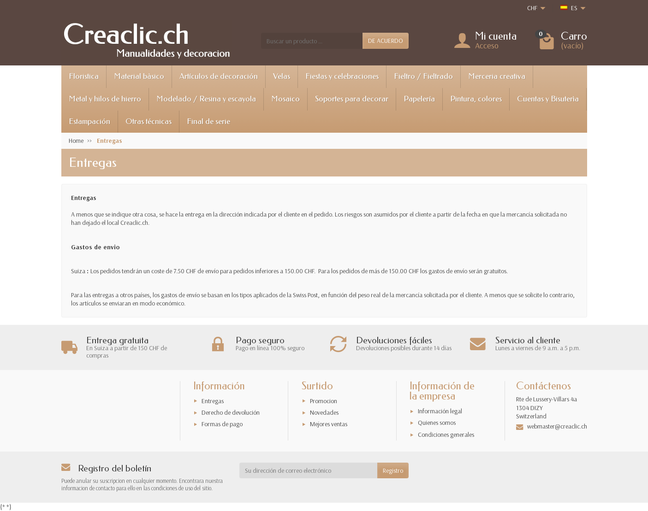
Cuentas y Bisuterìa (548, 98)
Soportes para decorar (351, 98)
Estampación (89, 121)
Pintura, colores (476, 98)
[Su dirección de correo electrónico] (308, 470)
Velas (281, 76)
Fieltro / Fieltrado (423, 76)
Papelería (419, 98)
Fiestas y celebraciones (342, 76)
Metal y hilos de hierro (105, 98)
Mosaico (285, 98)
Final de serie (208, 121)
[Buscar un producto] (312, 40)
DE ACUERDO (385, 40)
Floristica (84, 76)
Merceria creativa (496, 76)
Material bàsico (139, 76)
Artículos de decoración (218, 76)
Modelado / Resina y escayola (206, 98)
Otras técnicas (148, 121)
